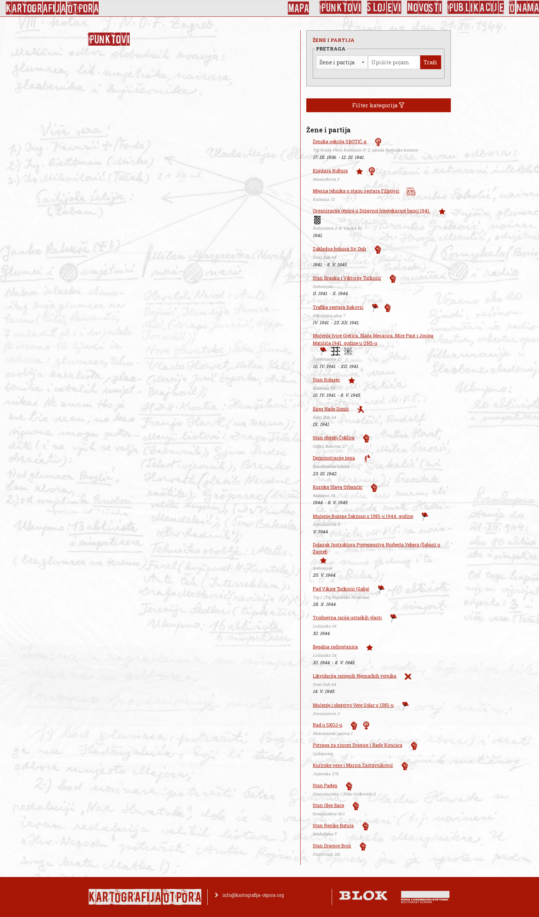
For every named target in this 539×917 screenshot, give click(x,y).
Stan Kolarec (326, 380)
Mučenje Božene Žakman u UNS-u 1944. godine (363, 516)
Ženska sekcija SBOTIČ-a (339, 141)
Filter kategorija (378, 105)
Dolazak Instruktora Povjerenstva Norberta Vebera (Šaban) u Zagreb (376, 548)
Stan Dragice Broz (332, 846)
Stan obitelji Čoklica (333, 438)
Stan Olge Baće (328, 805)
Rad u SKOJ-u (327, 725)
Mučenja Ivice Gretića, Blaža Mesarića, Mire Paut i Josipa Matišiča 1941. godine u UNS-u (373, 339)
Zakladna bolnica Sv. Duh (339, 249)
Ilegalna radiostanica (335, 647)
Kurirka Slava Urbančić (337, 487)
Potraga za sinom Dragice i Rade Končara (357, 745)
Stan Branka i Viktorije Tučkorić (347, 278)
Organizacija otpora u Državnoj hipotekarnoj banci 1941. (371, 211)
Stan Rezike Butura (333, 825)
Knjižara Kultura (330, 171)
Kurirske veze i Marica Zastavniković (353, 765)
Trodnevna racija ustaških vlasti (347, 617)
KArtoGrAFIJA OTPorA (52, 8)
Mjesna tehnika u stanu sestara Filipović (356, 191)
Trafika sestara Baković (338, 307)
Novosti (424, 7)
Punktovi (341, 7)
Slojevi (384, 7)
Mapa (298, 8)
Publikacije (476, 7)
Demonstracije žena (334, 458)
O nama (524, 7)
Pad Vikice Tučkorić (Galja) (341, 589)
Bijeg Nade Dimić (331, 409)
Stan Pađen (325, 785)
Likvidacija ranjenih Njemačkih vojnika (354, 676)
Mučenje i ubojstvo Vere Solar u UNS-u (353, 705)
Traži (430, 62)
